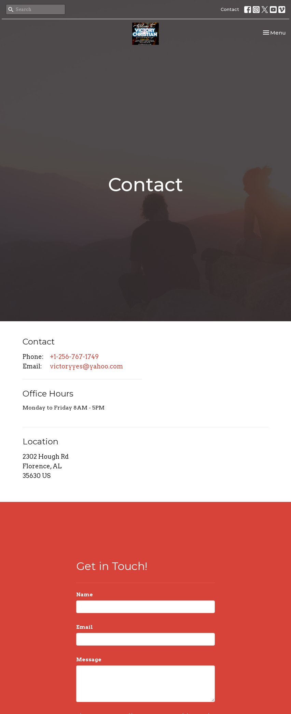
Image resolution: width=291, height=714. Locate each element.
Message (88, 660)
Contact (230, 9)
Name (84, 595)
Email (84, 627)
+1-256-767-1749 (74, 356)
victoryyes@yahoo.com (86, 366)
